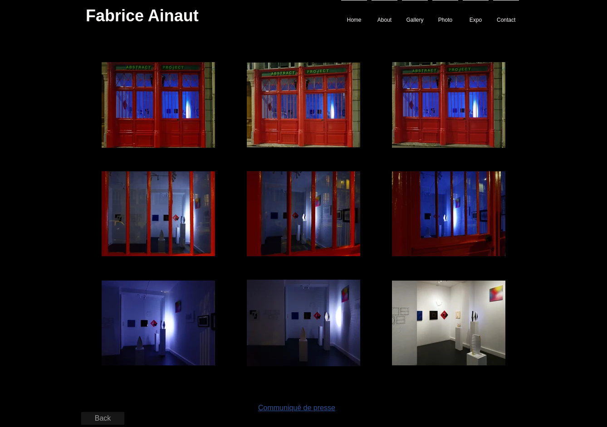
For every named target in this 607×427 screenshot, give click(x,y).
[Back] (102, 418)
